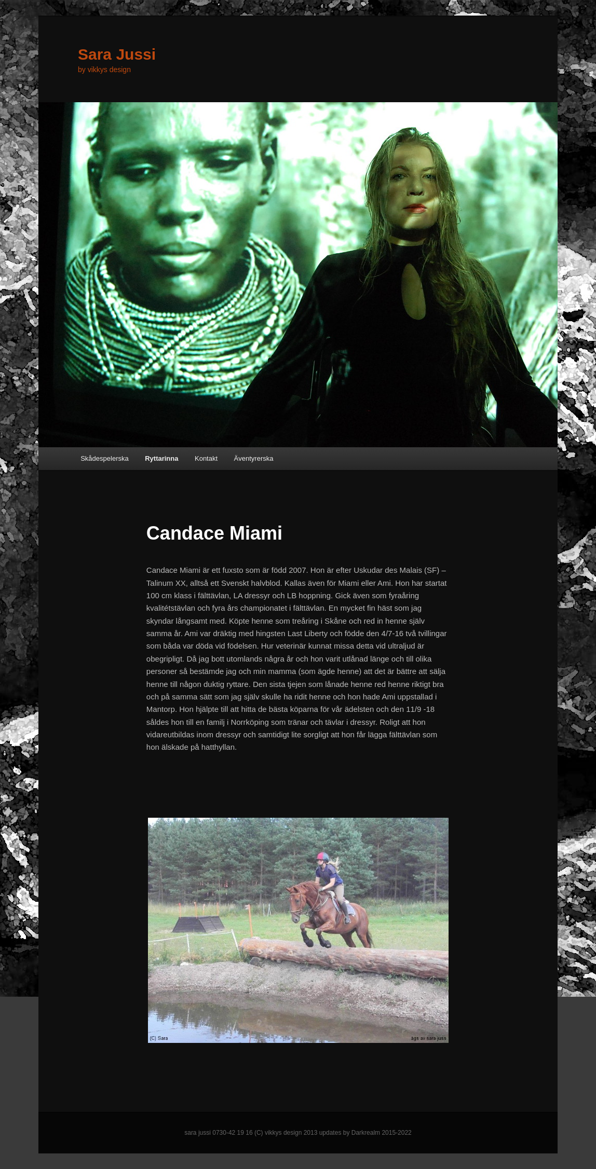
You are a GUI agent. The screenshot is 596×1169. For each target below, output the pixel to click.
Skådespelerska (104, 458)
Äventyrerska (254, 458)
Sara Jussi (117, 54)
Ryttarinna (161, 458)
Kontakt (206, 458)
